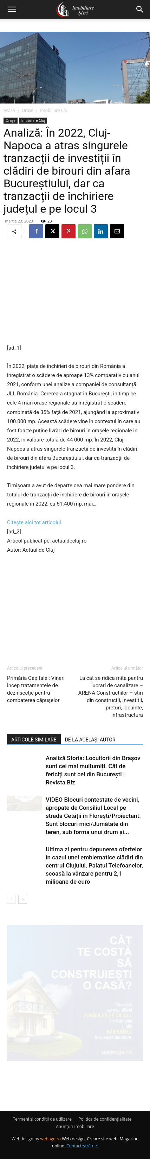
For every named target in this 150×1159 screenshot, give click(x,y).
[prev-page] (11, 899)
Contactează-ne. (82, 1146)
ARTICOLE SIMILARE (34, 740)
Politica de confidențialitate (104, 1119)
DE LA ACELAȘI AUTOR (90, 740)
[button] (12, 9)
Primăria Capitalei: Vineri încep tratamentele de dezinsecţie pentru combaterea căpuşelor (36, 689)
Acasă (9, 110)
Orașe (27, 110)
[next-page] (22, 899)
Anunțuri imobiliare (75, 1126)
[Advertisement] (75, 292)
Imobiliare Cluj (54, 110)
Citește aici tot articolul (34, 522)
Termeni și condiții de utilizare (42, 1119)
